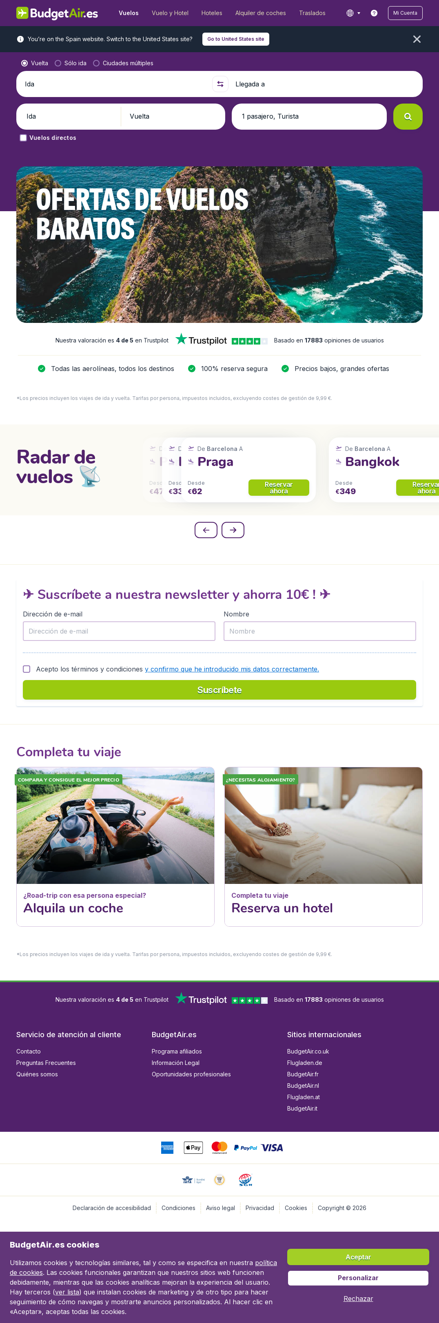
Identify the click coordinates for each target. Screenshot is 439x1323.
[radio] (34, 63)
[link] (374, 13)
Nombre (236, 614)
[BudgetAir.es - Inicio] (57, 13)
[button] (405, 13)
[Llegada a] (325, 84)
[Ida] (115, 84)
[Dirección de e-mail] (119, 631)
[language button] (353, 13)
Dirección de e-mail (52, 614)
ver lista (67, 1292)
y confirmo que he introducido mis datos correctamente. (232, 669)
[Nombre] (320, 631)
